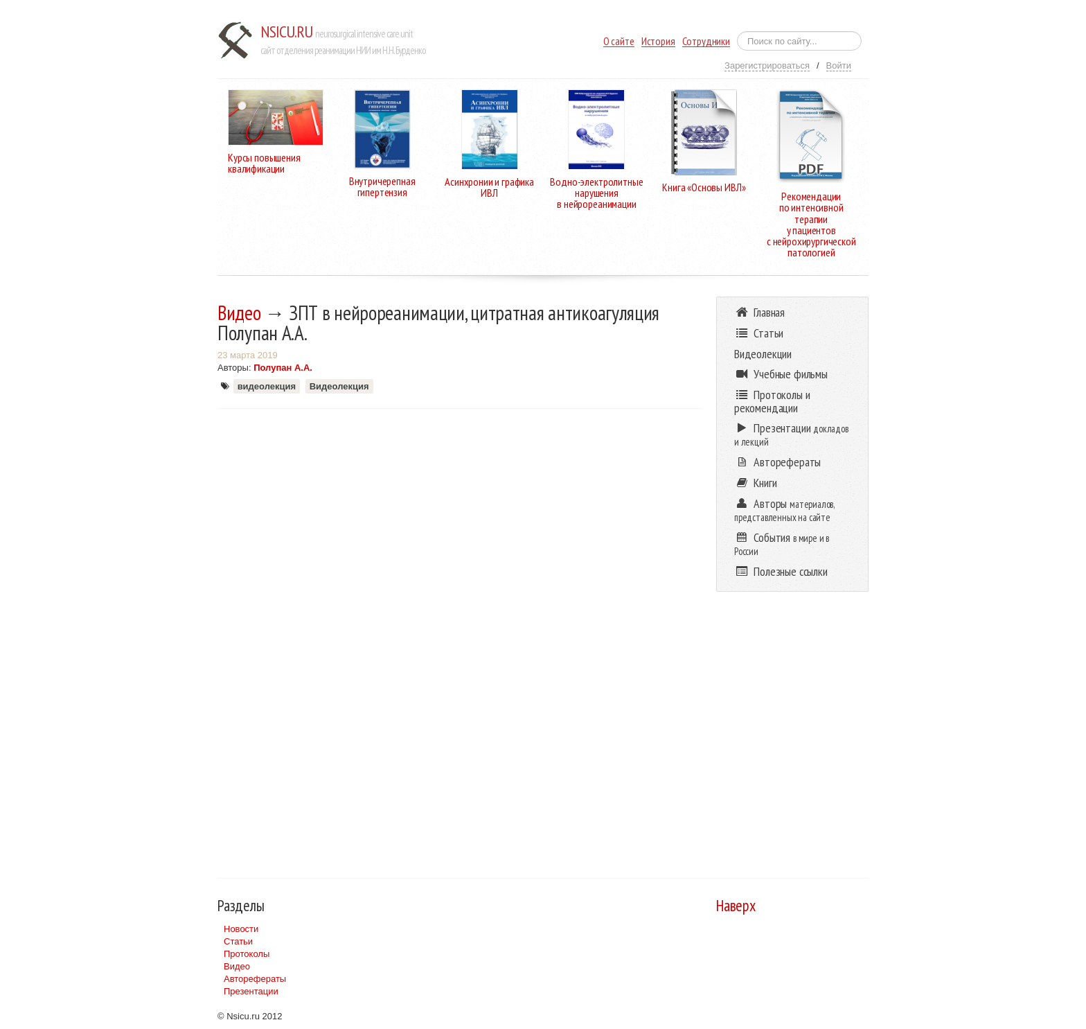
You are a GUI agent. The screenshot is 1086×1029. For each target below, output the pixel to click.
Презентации (251, 991)
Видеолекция (339, 386)
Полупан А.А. (282, 367)
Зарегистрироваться (767, 65)
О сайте (618, 41)
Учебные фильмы (781, 374)
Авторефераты (255, 979)
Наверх (736, 905)
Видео (239, 312)
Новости (241, 929)
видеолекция (267, 386)
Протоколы (246, 954)
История (658, 41)
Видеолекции (763, 354)
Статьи (238, 941)
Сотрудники (706, 41)
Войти (838, 65)
